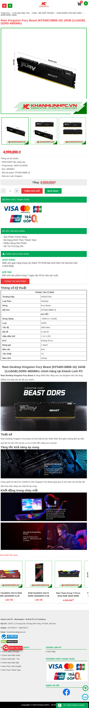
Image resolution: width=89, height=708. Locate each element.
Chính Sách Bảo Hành (11, 655)
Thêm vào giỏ (32, 191)
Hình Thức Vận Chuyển (11, 666)
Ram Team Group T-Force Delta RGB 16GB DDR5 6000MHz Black (73, 594)
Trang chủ (5, 13)
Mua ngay (53, 191)
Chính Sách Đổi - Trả (10, 659)
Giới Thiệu (51, 652)
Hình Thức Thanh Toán (11, 670)
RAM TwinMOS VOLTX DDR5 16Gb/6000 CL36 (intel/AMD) (43, 594)
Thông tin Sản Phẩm (15, 281)
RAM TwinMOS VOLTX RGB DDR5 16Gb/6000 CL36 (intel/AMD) (14, 594)
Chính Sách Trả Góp (10, 652)
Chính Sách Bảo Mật (10, 663)
